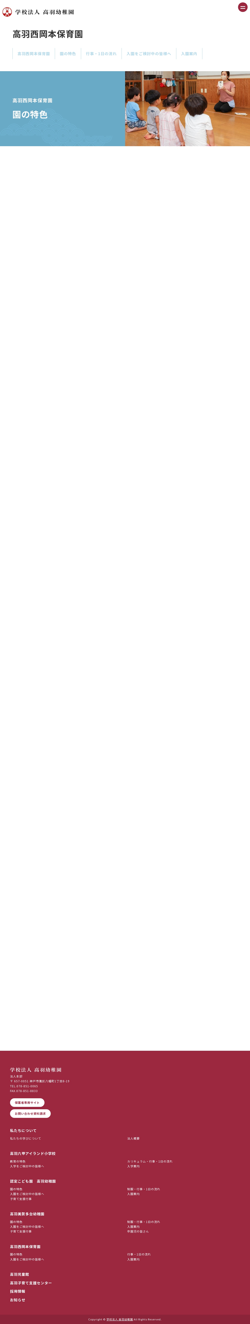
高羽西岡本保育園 (33, 53)
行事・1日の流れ (101, 53)
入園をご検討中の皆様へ (149, 53)
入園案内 (189, 53)
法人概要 (133, 1138)
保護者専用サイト (27, 1102)
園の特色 (68, 53)
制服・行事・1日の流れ (143, 1189)
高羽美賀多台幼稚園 (27, 1213)
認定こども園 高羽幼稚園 (33, 1181)
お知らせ (17, 1299)
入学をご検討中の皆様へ (27, 1166)
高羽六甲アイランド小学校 (33, 1153)
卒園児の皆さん (138, 1231)
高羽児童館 (19, 1274)
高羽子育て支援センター (31, 1282)
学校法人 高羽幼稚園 (119, 1319)
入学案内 (133, 1166)
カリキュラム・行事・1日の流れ (150, 1161)
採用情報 (17, 1291)
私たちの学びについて (25, 1138)
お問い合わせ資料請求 (30, 1113)
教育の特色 (18, 1161)
